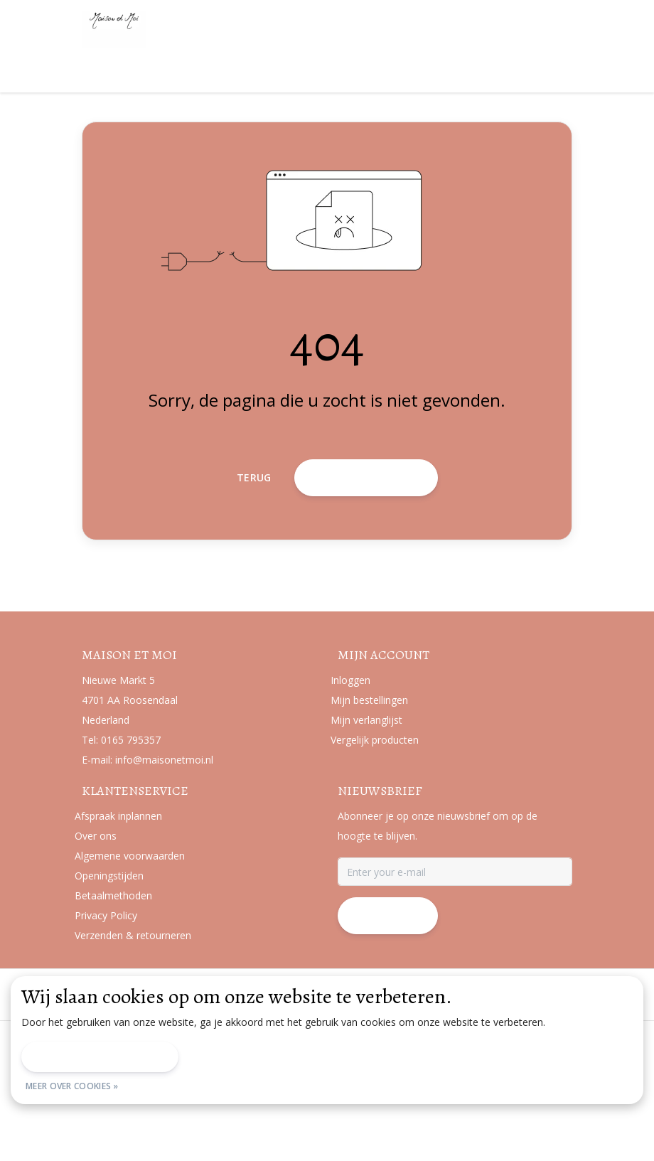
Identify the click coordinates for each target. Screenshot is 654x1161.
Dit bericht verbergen (100, 1057)
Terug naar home (366, 536)
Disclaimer (291, 1114)
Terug (254, 537)
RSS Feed (489, 1114)
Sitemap (429, 1114)
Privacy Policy (362, 1114)
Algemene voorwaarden (195, 1114)
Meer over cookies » (72, 1086)
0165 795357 (131, 812)
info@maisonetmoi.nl (164, 832)
